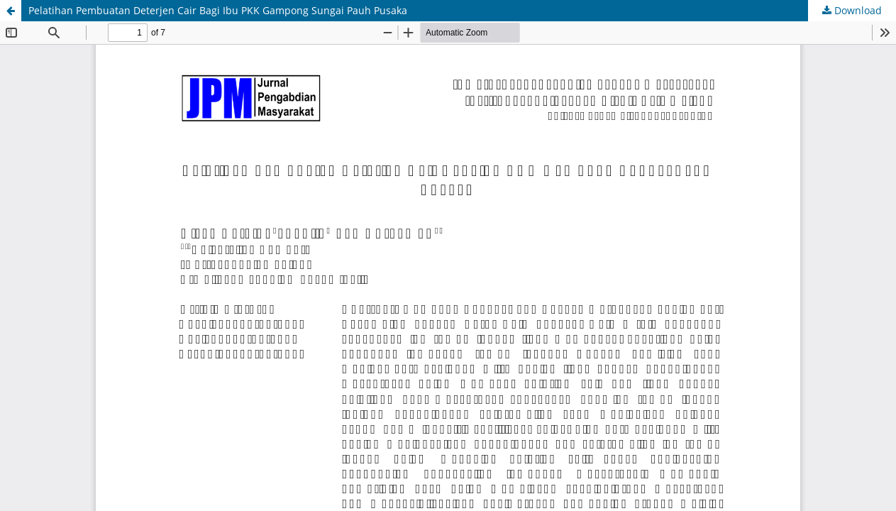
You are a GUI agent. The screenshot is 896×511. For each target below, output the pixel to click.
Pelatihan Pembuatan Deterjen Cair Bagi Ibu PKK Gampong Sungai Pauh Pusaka (217, 10)
